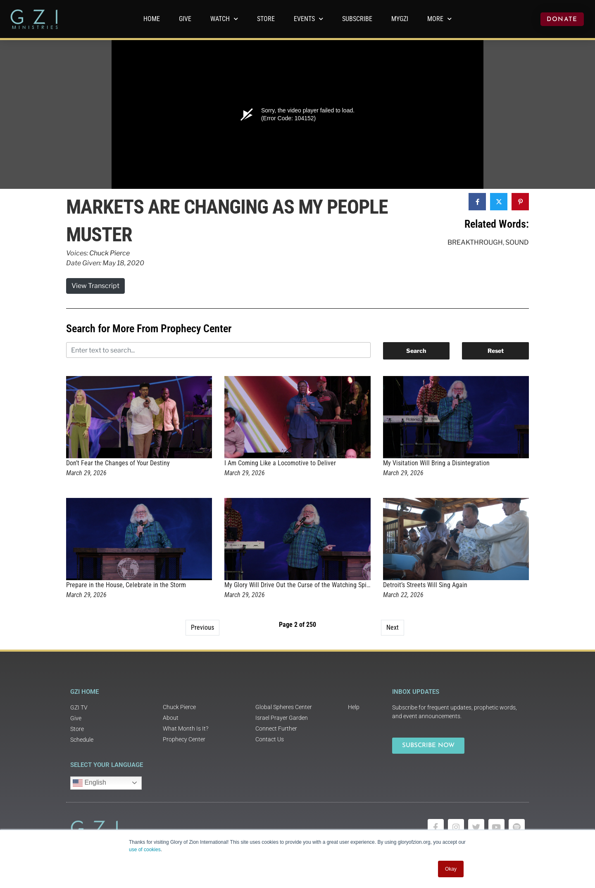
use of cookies (145, 849)
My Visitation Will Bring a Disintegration (436, 463)
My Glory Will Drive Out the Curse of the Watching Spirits (299, 585)
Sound (517, 242)
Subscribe (357, 19)
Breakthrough (475, 242)
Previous (202, 627)
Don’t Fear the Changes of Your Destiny (118, 463)
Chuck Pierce (109, 253)
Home (151, 19)
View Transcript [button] (95, 286)
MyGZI (399, 19)
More (439, 18)
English (89, 783)
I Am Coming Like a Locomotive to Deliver (280, 463)
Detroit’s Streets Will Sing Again (425, 585)
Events (308, 18)
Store (266, 19)
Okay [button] (451, 869)
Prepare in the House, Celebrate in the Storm (126, 585)
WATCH (224, 18)
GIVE (185, 19)
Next (392, 627)
